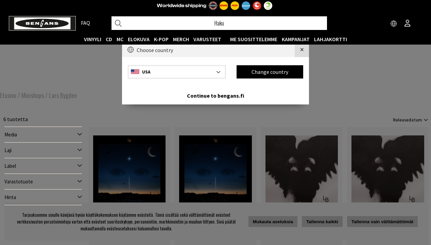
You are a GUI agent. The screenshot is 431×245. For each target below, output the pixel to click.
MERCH (181, 39)
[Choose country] (394, 24)
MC (120, 39)
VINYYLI (92, 39)
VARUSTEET (207, 39)
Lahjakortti (330, 39)
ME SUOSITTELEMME (253, 39)
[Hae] (219, 23)
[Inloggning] (407, 24)
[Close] (302, 50)
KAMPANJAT (296, 39)
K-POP (161, 39)
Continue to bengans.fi (215, 95)
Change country (270, 71)
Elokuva (139, 39)
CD (109, 39)
